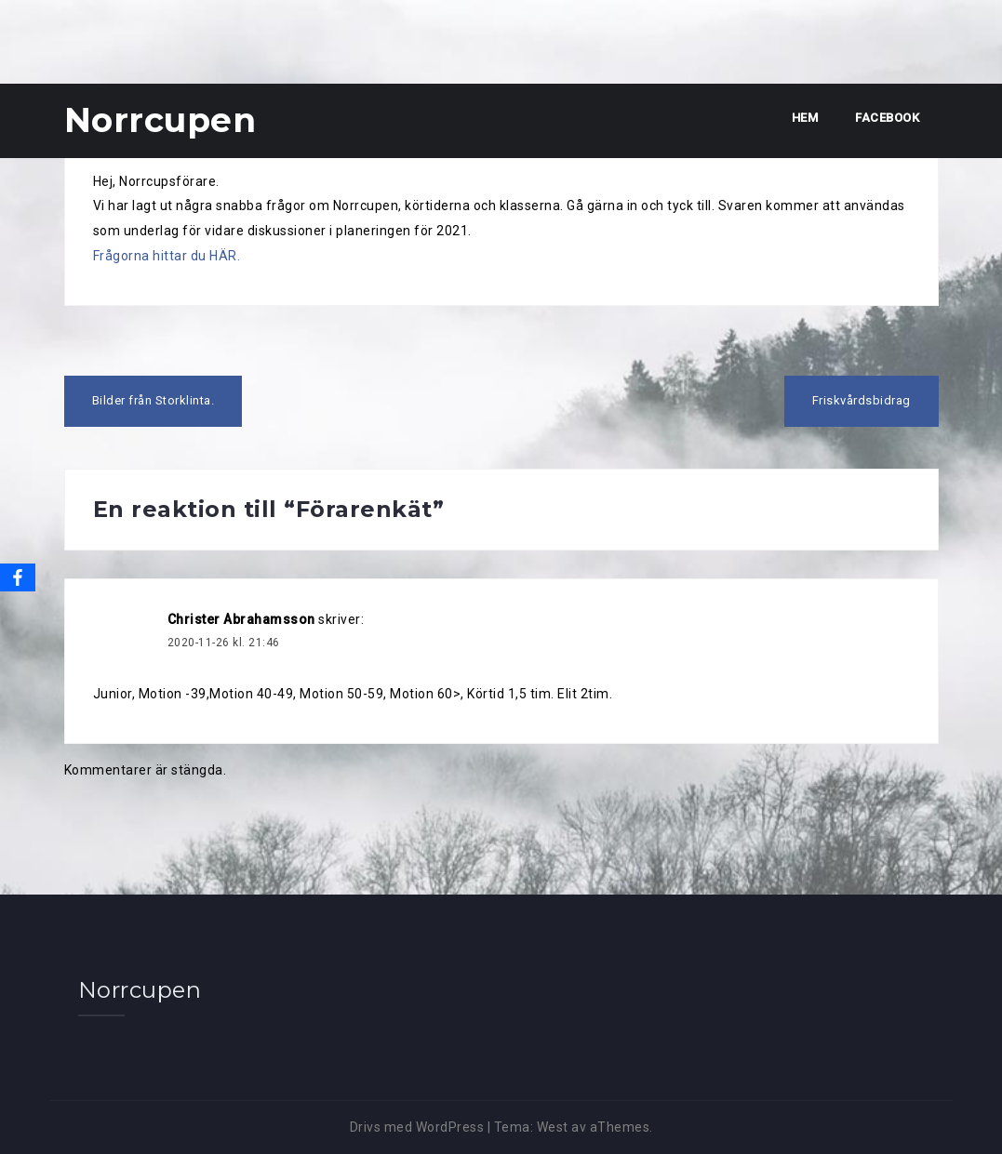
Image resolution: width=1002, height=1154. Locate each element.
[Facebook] (17, 577)
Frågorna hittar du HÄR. (167, 255)
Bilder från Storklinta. (153, 400)
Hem (805, 118)
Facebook (887, 118)
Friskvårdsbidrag (861, 400)
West (552, 1127)
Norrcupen (160, 119)
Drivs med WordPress (417, 1127)
